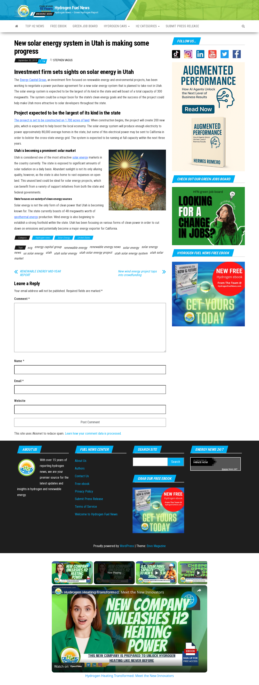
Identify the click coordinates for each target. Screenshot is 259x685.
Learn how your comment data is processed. (93, 433)
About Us (80, 461)
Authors (80, 468)
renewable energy (75, 248)
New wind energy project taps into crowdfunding (137, 273)
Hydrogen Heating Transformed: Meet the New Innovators (114, 592)
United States (83, 237)
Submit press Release (182, 26)
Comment (22, 299)
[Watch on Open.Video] (68, 666)
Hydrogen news (42, 237)
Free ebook (58, 26)
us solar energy (33, 253)
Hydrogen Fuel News (72, 7)
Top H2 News (34, 26)
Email (19, 381)
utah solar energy (65, 253)
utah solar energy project (95, 252)
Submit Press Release (89, 499)
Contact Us (82, 476)
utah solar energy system (131, 253)
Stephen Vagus (63, 60)
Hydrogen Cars (117, 26)
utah (49, 252)
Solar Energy (64, 237)
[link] (58, 592)
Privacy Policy (84, 491)
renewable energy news (105, 247)
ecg (30, 248)
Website (19, 401)
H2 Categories (148, 26)
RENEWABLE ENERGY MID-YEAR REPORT (40, 273)
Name (19, 361)
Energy (225, 469)
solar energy (131, 248)
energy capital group (48, 247)
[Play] (156, 573)
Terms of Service (86, 506)
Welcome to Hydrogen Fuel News (96, 514)
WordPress (127, 546)
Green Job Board (85, 26)
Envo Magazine (156, 546)
